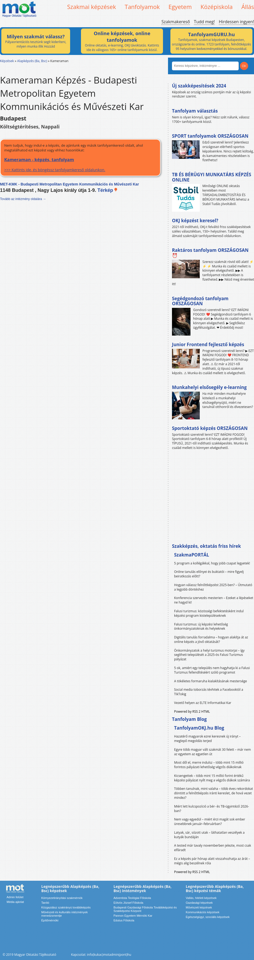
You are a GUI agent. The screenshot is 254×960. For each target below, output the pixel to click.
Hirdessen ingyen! (236, 22)
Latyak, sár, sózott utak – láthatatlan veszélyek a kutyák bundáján (209, 834)
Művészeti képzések (199, 907)
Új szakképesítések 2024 (199, 86)
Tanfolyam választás (195, 111)
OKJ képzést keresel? (195, 220)
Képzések (7, 61)
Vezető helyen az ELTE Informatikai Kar (202, 703)
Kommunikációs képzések (202, 912)
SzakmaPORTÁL (191, 555)
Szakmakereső (175, 22)
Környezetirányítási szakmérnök (62, 897)
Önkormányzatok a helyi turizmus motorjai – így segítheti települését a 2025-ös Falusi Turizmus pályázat (209, 655)
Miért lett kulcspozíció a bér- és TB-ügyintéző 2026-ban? (211, 808)
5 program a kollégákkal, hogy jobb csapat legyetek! (212, 563)
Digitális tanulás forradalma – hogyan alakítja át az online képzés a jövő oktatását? (211, 639)
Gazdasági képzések (199, 902)
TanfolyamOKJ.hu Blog (199, 728)
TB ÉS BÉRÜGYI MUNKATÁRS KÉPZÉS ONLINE (211, 177)
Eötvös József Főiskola (128, 902)
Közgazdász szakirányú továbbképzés (66, 907)
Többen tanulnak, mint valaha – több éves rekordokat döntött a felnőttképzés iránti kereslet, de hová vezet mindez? (213, 793)
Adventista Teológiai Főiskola (132, 897)
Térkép (107, 190)
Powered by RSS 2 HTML (192, 711)
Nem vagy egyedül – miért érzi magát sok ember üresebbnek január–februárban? (209, 821)
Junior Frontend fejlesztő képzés (208, 344)
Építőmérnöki (49, 920)
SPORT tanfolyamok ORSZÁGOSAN (210, 136)
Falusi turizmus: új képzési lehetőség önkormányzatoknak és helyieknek (201, 626)
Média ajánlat (15, 901)
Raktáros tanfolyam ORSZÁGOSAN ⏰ (210, 252)
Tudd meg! (204, 22)
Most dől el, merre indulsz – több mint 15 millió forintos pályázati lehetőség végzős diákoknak (209, 764)
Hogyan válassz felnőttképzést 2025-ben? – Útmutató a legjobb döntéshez (213, 587)
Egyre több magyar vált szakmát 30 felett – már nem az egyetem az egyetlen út (212, 751)
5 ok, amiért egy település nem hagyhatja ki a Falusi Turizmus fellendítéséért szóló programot (212, 670)
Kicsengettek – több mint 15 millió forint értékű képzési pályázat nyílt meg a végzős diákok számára (212, 777)
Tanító (45, 902)
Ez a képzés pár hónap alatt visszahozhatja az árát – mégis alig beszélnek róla (212, 860)
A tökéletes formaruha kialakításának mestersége (210, 681)
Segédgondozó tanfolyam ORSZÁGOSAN (200, 301)
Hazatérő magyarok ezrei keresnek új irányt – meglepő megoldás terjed (207, 738)
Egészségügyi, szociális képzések (208, 917)
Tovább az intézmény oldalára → (23, 199)
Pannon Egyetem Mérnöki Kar (133, 915)
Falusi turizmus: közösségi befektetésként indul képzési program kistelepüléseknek (209, 613)
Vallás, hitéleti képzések (201, 897)
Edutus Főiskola (124, 920)
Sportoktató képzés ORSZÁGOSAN (210, 428)
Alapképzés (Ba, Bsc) (32, 61)
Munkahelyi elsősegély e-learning (209, 387)
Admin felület (15, 897)
